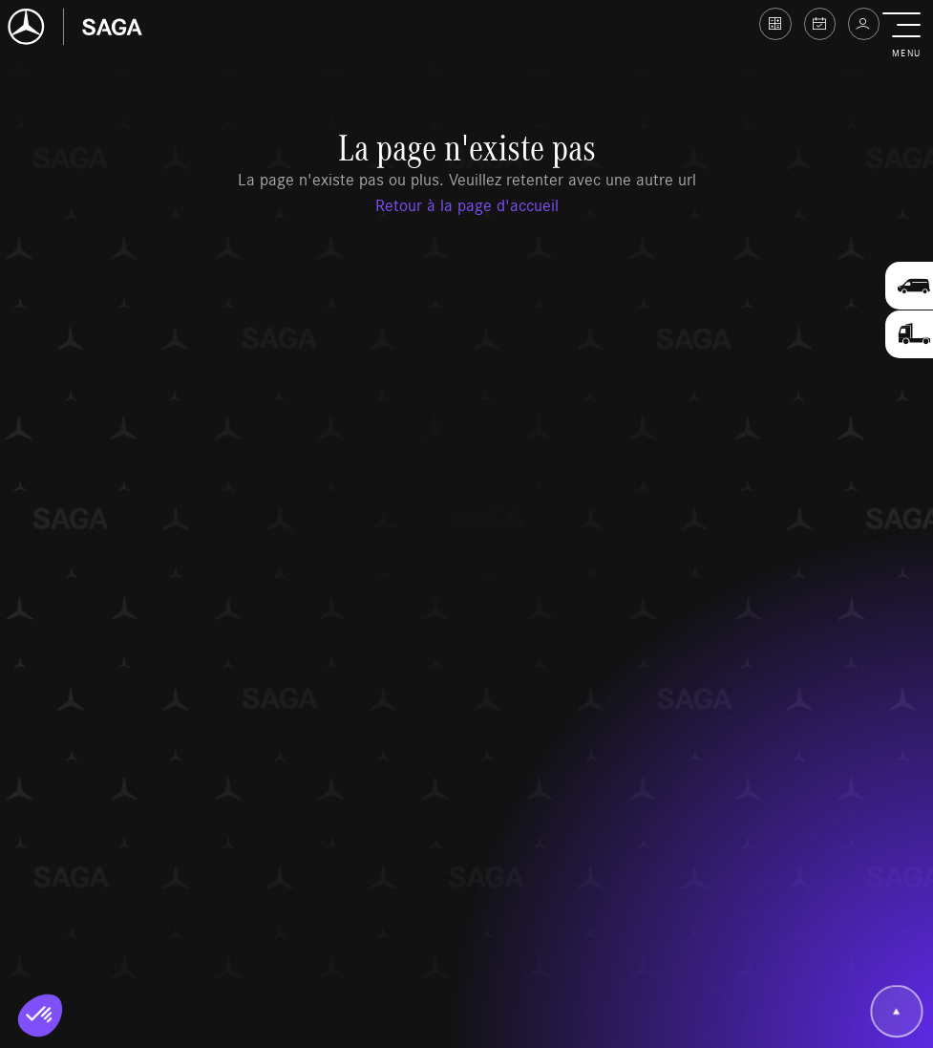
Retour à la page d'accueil (467, 204)
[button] (905, 36)
